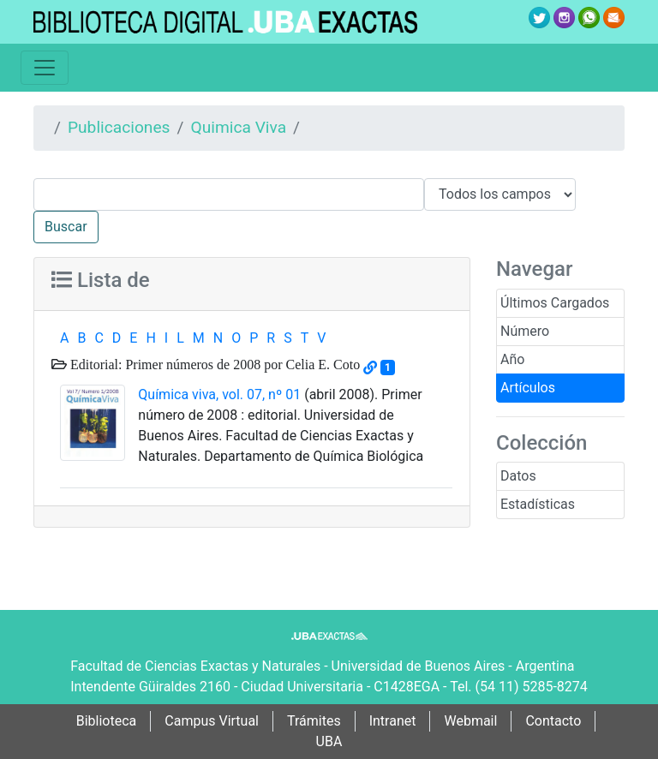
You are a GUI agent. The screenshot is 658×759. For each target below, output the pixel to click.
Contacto (553, 721)
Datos (518, 476)
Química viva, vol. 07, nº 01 (219, 394)
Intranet (392, 721)
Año (512, 359)
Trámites (314, 721)
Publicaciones (119, 127)
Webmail (470, 721)
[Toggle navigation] (45, 68)
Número (524, 331)
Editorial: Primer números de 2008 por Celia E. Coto (213, 364)
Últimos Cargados (554, 303)
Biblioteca (106, 721)
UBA (329, 741)
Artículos (527, 388)
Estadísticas (537, 504)
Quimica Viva (238, 127)
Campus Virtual (211, 721)
